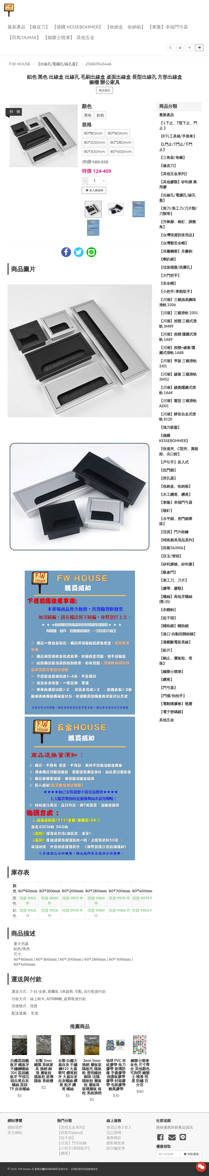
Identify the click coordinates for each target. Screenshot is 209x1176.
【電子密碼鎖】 (172, 712)
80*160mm (118, 133)
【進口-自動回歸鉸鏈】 (178, 634)
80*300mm (94, 151)
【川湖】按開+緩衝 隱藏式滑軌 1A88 (177, 350)
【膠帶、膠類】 (172, 588)
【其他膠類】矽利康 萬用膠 (178, 184)
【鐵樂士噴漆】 (58, 37)
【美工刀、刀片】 (174, 580)
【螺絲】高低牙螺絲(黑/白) (175, 599)
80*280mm (120, 142)
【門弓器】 (168, 687)
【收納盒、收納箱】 (125, 26)
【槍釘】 (166, 510)
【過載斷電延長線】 (175, 642)
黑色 (87, 115)
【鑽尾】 (166, 679)
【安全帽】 (168, 283)
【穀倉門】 (168, 572)
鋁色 (100, 115)
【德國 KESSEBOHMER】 (77, 26)
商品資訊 (104, 90)
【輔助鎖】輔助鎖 (174, 625)
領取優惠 (191, 1154)
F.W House (19, 64)
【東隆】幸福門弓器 (168, 26)
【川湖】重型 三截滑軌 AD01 (178, 403)
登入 (128, 1127)
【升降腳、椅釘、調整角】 (177, 224)
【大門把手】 (170, 275)
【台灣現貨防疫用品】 (177, 235)
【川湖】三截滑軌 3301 (178, 313)
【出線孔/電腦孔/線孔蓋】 (58, 64)
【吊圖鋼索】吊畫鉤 (175, 251)
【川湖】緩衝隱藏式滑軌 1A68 (177, 390)
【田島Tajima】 (24, 37)
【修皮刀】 (39, 26)
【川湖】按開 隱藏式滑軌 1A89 (178, 337)
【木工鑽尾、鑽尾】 (175, 494)
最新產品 (17, 26)
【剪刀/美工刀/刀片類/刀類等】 (178, 211)
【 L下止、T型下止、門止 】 (178, 125)
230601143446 (98, 64)
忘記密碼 (114, 1132)
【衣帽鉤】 (168, 609)
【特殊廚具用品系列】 (177, 540)
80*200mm (94, 142)
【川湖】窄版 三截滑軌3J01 (178, 363)
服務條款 (114, 1137)
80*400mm (121, 151)
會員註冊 (114, 1127)
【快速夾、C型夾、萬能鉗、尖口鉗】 (178, 451)
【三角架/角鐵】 (173, 157)
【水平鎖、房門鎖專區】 (175, 521)
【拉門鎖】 (168, 470)
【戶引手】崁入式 (174, 462)
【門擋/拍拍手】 (173, 695)
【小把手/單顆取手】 (176, 291)
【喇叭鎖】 (168, 259)
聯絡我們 (15, 1127)
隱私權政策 (116, 1143)
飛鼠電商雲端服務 (83, 1169)
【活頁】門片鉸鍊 (174, 532)
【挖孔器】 (168, 478)
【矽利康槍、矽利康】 (177, 564)
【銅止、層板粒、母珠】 (175, 661)
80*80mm (93, 133)
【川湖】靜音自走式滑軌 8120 (177, 417)
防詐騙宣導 (116, 1148)
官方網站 (15, 1132)
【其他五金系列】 (174, 173)
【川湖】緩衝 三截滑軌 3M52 (178, 377)
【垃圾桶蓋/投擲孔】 (176, 267)
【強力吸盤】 (170, 427)
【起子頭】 (168, 618)
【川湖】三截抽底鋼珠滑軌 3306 (177, 302)
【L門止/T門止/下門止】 (175, 147)
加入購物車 (94, 190)
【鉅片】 (166, 650)
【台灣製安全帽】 (174, 243)
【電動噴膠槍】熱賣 (175, 703)
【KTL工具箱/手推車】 (178, 136)
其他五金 (85, 37)
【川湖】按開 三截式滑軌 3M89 (178, 323)
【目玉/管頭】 (171, 556)
